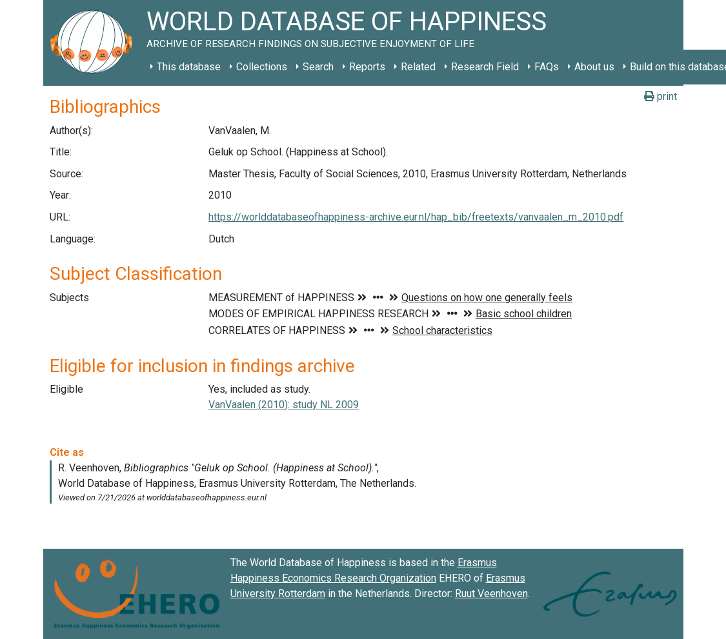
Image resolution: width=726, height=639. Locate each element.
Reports (367, 67)
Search (318, 67)
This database (189, 67)
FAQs (546, 67)
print (660, 96)
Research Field (485, 67)
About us (594, 67)
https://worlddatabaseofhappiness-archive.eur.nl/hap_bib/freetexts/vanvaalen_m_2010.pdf (415, 217)
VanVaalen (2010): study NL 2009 (283, 404)
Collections (261, 67)
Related (418, 67)
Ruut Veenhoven (491, 593)
